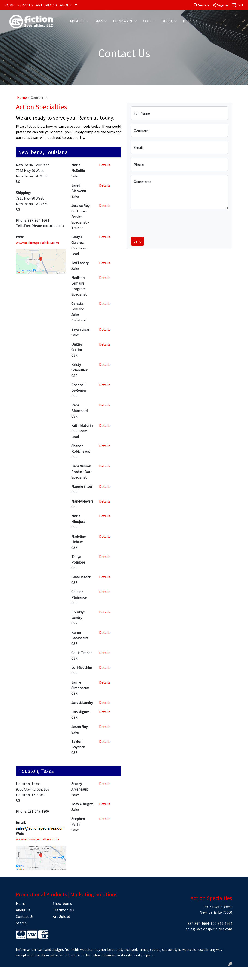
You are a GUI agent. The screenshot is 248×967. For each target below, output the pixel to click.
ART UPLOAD (46, 5)
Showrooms (62, 903)
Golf (149, 21)
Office (169, 21)
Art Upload (61, 916)
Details (104, 165)
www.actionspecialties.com (37, 242)
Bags (100, 21)
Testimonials (63, 910)
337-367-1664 (198, 923)
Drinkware (125, 21)
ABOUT (66, 5)
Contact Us (24, 916)
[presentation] (166, 222)
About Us (23, 910)
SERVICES (25, 5)
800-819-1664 (221, 923)
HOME (9, 5)
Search (201, 5)
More (190, 21)
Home (22, 97)
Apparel (79, 21)
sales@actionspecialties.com (209, 929)
